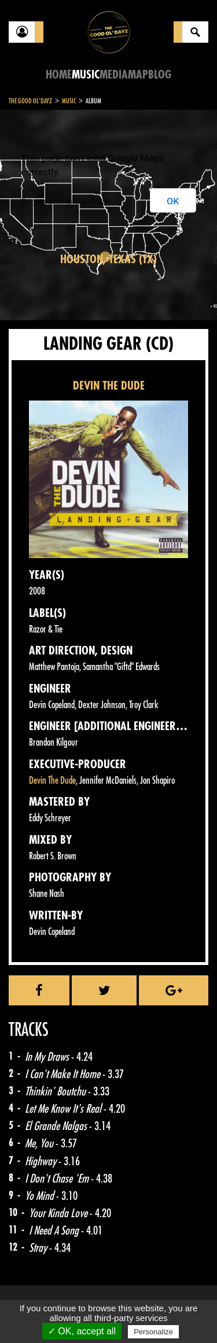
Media (114, 75)
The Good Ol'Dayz (30, 101)
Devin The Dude (52, 780)
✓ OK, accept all (82, 1331)
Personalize (153, 1331)
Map (138, 75)
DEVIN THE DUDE (109, 386)
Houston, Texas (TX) (108, 259)
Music (86, 75)
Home (59, 75)
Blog (159, 75)
